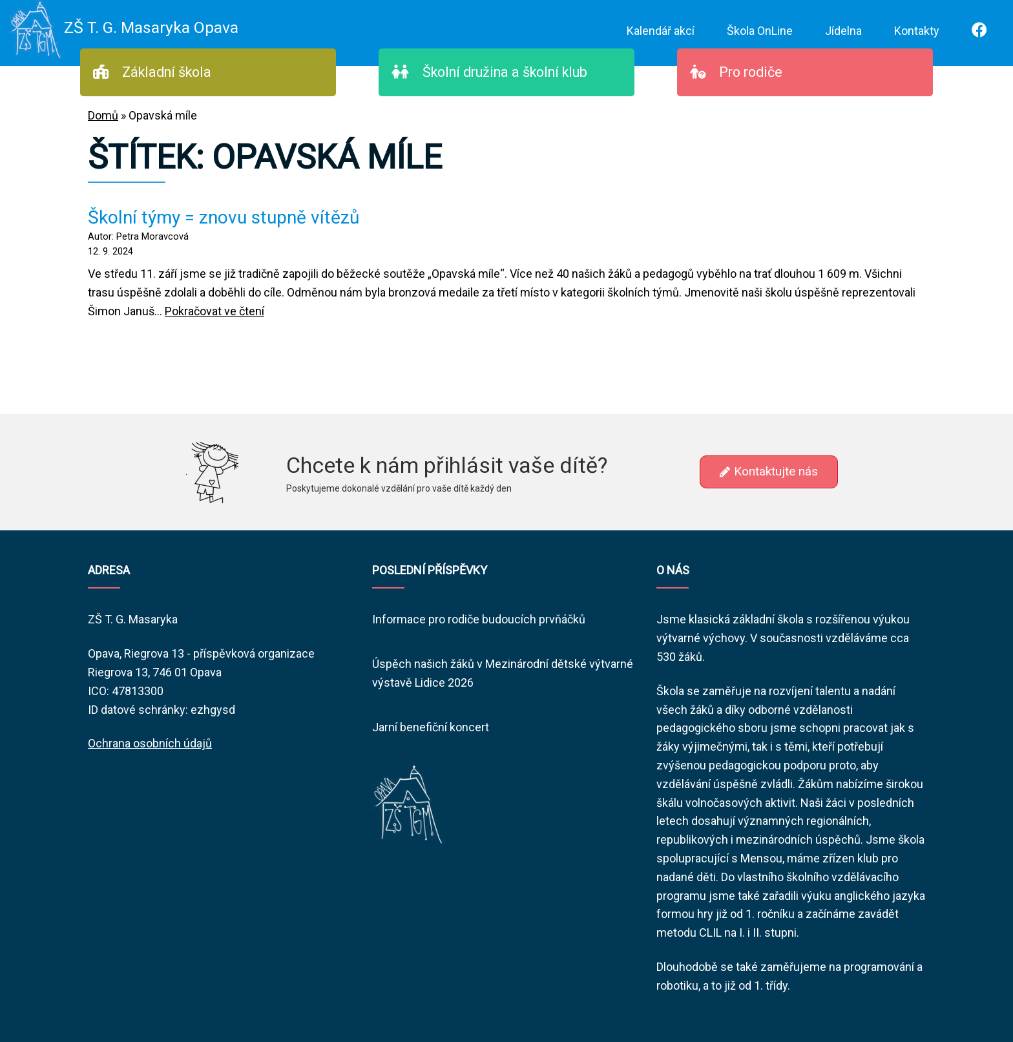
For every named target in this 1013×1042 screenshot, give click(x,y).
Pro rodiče (736, 72)
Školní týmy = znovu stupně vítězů (223, 217)
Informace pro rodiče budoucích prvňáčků (478, 619)
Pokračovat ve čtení (214, 311)
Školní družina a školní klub (489, 72)
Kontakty (916, 30)
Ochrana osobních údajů (150, 743)
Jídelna (843, 30)
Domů (103, 115)
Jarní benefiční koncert (430, 727)
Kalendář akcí (660, 30)
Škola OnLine (760, 30)
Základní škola (152, 72)
